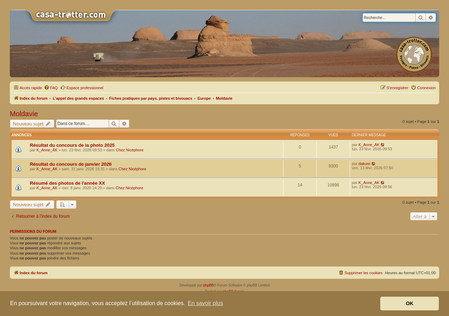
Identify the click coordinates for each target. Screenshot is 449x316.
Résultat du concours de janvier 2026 (71, 164)
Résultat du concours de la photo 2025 (72, 145)
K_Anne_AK (47, 150)
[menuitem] (51, 88)
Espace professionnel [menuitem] (81, 87)
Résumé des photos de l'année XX (67, 183)
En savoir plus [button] (205, 303)
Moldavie (24, 114)
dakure (364, 164)
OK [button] (410, 303)
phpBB (208, 285)
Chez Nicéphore (129, 150)
